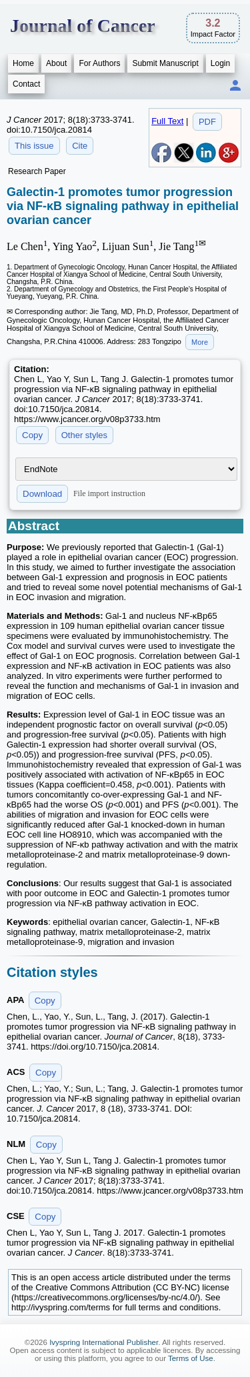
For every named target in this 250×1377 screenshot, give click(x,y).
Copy (32, 435)
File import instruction (109, 493)
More (199, 342)
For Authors (99, 63)
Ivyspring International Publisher (103, 1342)
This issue (34, 146)
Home (23, 63)
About (56, 63)
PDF (207, 122)
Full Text (167, 121)
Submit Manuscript (165, 63)
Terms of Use (190, 1358)
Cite (79, 146)
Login (220, 63)
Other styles (84, 435)
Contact (26, 84)
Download (42, 494)
